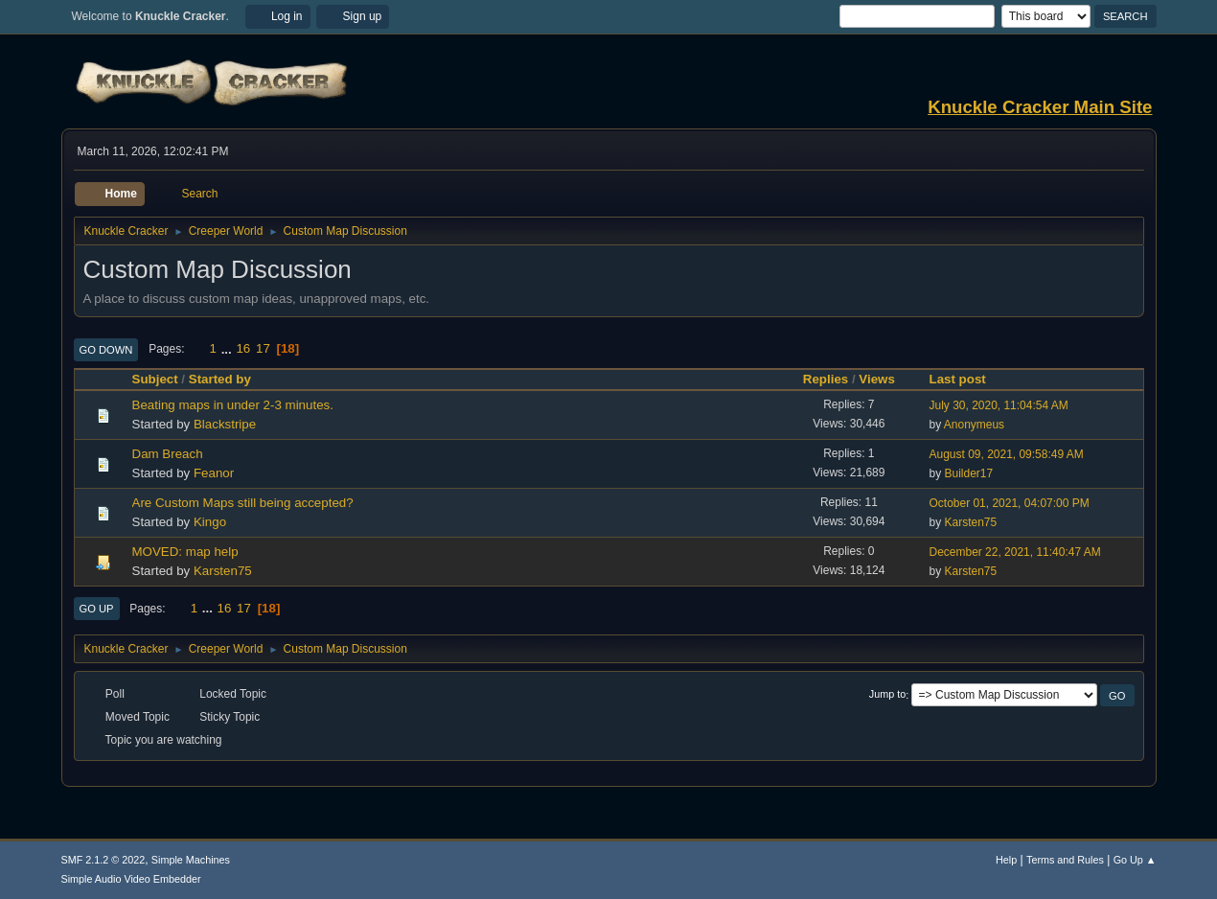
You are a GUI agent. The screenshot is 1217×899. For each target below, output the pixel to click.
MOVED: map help (185, 551)
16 (243, 348)
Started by (220, 379)
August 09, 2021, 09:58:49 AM (1007, 454)
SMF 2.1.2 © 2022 (103, 859)
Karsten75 (971, 522)
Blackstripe (225, 424)
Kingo (210, 522)
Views (877, 379)
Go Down (106, 350)
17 (263, 348)
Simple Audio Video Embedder (131, 879)
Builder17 (969, 473)
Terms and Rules (1065, 859)
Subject (155, 379)
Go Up (97, 608)
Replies (825, 379)
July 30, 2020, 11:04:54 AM (999, 405)
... (228, 348)
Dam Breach (167, 454)
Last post (966, 379)
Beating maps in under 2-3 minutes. (232, 405)
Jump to (887, 695)
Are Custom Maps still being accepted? (243, 503)
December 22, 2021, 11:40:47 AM (1015, 552)
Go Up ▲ (1135, 859)
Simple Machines (190, 859)
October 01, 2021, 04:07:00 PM (1010, 503)
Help (1006, 859)
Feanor (214, 473)
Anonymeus (974, 424)
